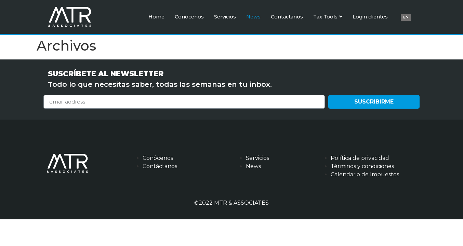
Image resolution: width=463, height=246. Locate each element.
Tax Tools (327, 17)
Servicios (225, 17)
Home (156, 17)
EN (406, 17)
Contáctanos (287, 17)
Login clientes (370, 17)
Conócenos (189, 17)
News (253, 17)
